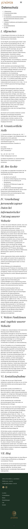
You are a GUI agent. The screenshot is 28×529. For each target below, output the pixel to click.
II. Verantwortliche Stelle (10, 13)
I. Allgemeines (7, 11)
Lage (3, 502)
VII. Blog (6, 27)
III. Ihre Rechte (7, 15)
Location (4, 493)
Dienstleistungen (6, 500)
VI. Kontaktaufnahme (9, 25)
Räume (3, 497)
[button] (21, 2)
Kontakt (4, 505)
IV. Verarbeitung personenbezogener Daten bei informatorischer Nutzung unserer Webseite (15, 18)
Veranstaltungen (6, 495)
